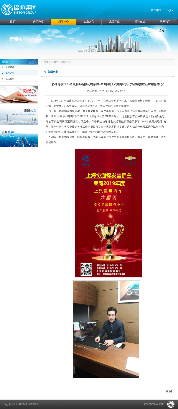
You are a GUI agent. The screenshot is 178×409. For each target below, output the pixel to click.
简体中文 (156, 10)
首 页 (13, 21)
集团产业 (114, 21)
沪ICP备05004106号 (153, 404)
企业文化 (89, 21)
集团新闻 (10, 67)
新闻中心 (63, 21)
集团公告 (10, 78)
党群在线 (140, 21)
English (170, 10)
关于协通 (38, 21)
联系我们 (165, 21)
